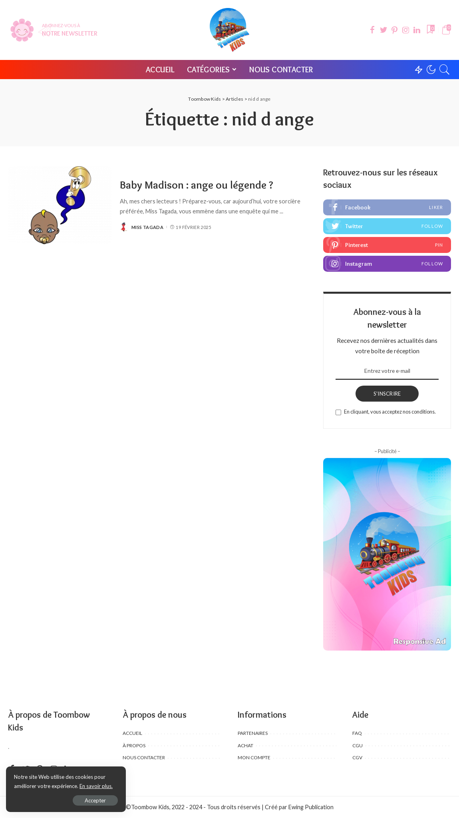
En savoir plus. (96, 786)
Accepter (95, 800)
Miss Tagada (147, 227)
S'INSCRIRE (387, 393)
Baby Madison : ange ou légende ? (196, 184)
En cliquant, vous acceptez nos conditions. (390, 411)
